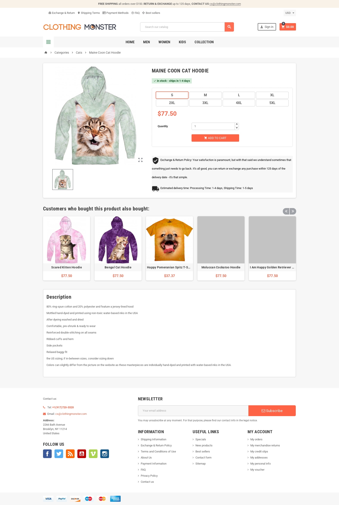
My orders (256, 439)
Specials (200, 439)
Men (146, 42)
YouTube (81, 453)
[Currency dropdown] (290, 13)
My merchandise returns (265, 445)
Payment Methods (115, 12)
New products (204, 445)
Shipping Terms (88, 12)
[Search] (187, 27)
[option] (66, 248)
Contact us (147, 481)
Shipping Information (153, 439)
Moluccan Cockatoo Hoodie (221, 267)
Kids (182, 42)
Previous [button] (286, 208)
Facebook (47, 453)
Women (164, 42)
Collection (204, 42)
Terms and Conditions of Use (158, 451)
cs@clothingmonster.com (225, 3)
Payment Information (153, 463)
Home (130, 42)
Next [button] (292, 208)
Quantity (163, 126)
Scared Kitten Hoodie (66, 267)
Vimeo (93, 453)
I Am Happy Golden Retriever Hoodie (276, 267)
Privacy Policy (149, 475)
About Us (146, 457)
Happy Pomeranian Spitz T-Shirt (170, 267)
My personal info (260, 463)
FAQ (135, 12)
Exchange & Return (61, 12)
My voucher (257, 469)
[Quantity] (213, 126)
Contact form (203, 457)
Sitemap (200, 463)
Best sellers (151, 12)
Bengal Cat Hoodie (118, 267)
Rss (70, 453)
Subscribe (272, 411)
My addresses (259, 457)
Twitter (58, 453)
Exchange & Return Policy (156, 445)
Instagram (104, 453)
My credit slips (259, 451)
